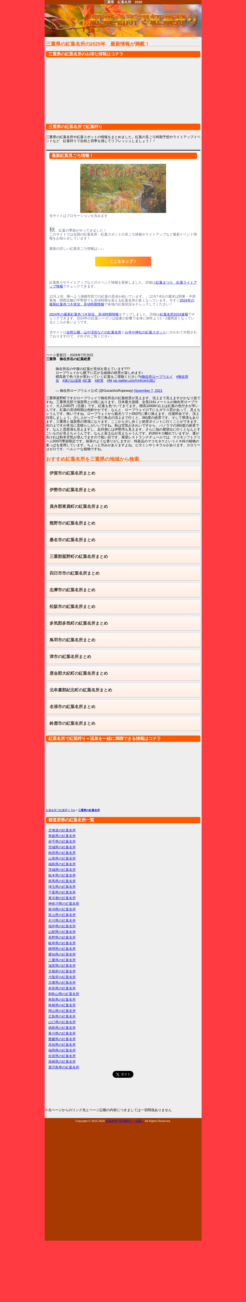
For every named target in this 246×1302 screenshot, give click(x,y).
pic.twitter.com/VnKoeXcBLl (134, 380)
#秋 (109, 380)
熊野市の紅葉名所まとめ (72, 523)
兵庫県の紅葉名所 (62, 983)
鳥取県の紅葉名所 (62, 999)
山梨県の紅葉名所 (62, 932)
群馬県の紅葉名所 (62, 881)
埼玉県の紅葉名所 (62, 887)
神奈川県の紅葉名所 (63, 904)
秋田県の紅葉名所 (62, 853)
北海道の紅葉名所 (62, 830)
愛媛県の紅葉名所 (62, 1039)
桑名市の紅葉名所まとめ (72, 540)
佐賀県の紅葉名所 (62, 1056)
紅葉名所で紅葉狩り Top (60, 810)
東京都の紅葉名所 (62, 898)
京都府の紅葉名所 (62, 971)
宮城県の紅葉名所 (62, 847)
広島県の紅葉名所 (62, 1016)
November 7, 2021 (148, 391)
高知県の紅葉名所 (62, 1045)
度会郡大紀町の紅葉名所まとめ (79, 673)
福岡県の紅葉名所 (62, 1050)
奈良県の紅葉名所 (62, 988)
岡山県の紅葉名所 (62, 1011)
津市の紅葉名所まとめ (70, 656)
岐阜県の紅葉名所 (62, 943)
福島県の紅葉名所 (62, 864)
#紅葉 (86, 380)
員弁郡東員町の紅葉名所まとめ (79, 506)
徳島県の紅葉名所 (62, 1028)
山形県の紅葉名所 (62, 858)
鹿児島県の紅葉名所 (63, 1067)
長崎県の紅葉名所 (62, 1062)
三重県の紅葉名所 (62, 960)
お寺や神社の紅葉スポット (145, 332)
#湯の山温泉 (72, 380)
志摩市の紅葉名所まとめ (72, 590)
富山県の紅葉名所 (62, 915)
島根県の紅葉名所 (62, 1005)
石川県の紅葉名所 (62, 920)
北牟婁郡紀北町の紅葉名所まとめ (81, 690)
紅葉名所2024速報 (174, 314)
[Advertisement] (123, 93)
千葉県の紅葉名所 (62, 892)
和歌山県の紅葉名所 (63, 994)
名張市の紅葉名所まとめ (72, 706)
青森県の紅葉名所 (62, 836)
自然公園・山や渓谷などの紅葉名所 (93, 332)
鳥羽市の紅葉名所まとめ (72, 640)
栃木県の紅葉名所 (62, 875)
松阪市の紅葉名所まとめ (72, 606)
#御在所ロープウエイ (156, 377)
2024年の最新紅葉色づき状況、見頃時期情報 (84, 314)
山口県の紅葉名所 (62, 1022)
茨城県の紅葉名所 (62, 870)
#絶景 (99, 380)
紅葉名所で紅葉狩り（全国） (125, 1120)
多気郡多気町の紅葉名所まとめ (79, 623)
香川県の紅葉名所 (62, 1033)
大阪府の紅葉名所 (62, 977)
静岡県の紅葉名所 (62, 949)
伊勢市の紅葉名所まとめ (72, 489)
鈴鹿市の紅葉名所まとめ (72, 723)
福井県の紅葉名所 (62, 926)
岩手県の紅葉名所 (62, 841)
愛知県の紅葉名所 (62, 954)
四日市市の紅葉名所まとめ (75, 573)
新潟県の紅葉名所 (62, 909)
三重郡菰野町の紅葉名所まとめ (79, 556)
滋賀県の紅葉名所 (62, 966)
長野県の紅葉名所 (62, 937)
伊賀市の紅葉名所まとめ (72, 473)
